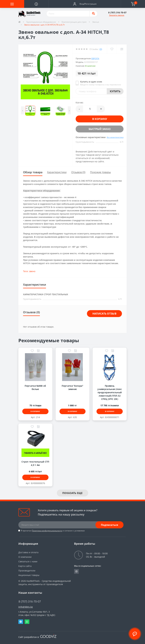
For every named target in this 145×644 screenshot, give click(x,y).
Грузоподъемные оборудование (41, 22)
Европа (95, 58)
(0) (100, 49)
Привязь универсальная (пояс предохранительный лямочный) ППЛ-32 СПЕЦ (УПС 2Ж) (109, 392)
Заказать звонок (116, 15)
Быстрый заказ (99, 129)
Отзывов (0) (78, 172)
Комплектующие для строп (74, 22)
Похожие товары (100, 172)
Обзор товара (32, 172)
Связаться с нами (27, 561)
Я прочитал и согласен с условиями (53, 530)
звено (32, 271)
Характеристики (57, 172)
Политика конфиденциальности (47, 530)
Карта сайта (25, 566)
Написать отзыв (104, 313)
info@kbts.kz (25, 606)
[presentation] (22, 110)
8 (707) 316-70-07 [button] (30, 601)
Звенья (95, 22)
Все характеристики (115, 137)
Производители (26, 570)
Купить (115, 91)
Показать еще (72, 493)
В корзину (99, 119)
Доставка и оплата (28, 552)
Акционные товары (28, 575)
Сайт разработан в (37, 637)
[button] (84, 4)
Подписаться (109, 525)
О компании (25, 556)
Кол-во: (79, 102)
